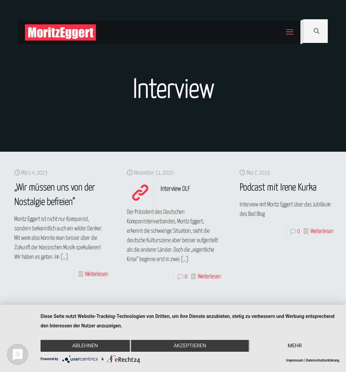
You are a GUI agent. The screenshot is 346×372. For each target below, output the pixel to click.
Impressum (294, 360)
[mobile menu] (289, 32)
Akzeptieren (190, 346)
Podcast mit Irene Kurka (278, 188)
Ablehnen (85, 346)
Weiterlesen (96, 274)
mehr (295, 346)
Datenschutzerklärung (322, 360)
